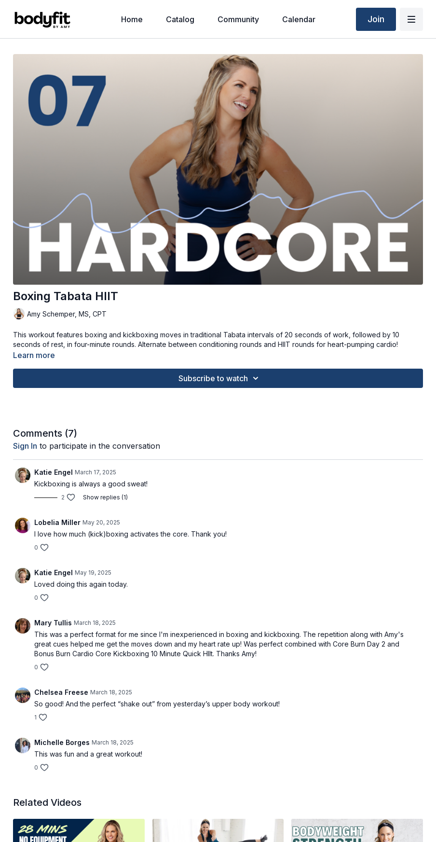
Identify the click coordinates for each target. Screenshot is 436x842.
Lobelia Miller (57, 522)
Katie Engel (53, 472)
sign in (25, 446)
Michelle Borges (62, 742)
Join (376, 19)
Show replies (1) (105, 497)
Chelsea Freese (61, 692)
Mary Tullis (53, 623)
